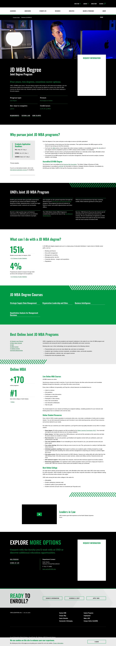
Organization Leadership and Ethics (56, 303)
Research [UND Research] (57, 11)
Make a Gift (87, 618)
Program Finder (16, 17)
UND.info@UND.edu (16, 612)
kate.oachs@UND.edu (49, 569)
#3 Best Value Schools (16, 343)
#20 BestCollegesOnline (16, 350)
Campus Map (62, 616)
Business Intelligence (89, 303)
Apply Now (96, 598)
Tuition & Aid (26, 115)
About (104, 11)
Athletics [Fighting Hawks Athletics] (71, 11)
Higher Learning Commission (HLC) (86, 430)
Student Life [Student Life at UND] (43, 11)
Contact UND (62, 613)
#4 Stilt (12, 345)
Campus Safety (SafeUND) (91, 621)
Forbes (12, 402)
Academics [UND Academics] (13, 11)
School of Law (14, 563)
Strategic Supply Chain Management (24, 303)
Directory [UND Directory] (94, 4)
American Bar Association (70, 164)
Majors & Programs (88, 11)
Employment (87, 616)
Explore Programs (88, 613)
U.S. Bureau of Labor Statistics (19, 258)
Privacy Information (58, 643)
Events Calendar (63, 618)
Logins (86, 4)
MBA (54, 148)
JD (99, 148)
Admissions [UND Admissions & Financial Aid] (28, 11)
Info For (77, 4)
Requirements (14, 115)
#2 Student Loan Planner (16, 341)
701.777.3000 (26, 612)
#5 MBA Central (14, 346)
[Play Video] (39, 514)
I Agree (100, 642)
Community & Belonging (66, 621)
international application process (18, 170)
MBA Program (14, 559)
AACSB (61, 166)
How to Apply (36, 115)
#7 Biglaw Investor (15, 348)
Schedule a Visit (74, 598)
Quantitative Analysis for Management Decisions (24, 314)
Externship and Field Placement (61, 201)
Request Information (52, 598)
